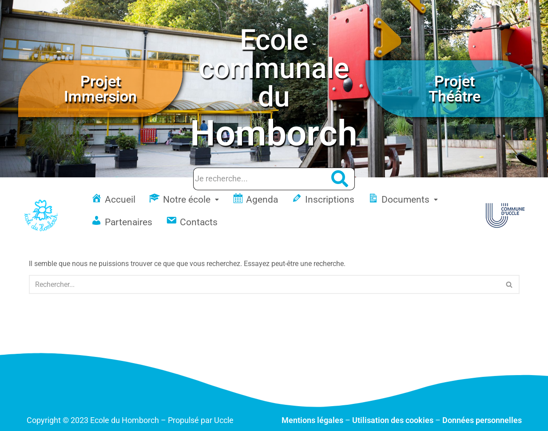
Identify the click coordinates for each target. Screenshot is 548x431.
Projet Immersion (100, 88)
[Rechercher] (264, 284)
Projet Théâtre (454, 88)
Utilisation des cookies (392, 420)
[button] (183, 199)
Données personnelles (482, 420)
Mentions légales (312, 420)
